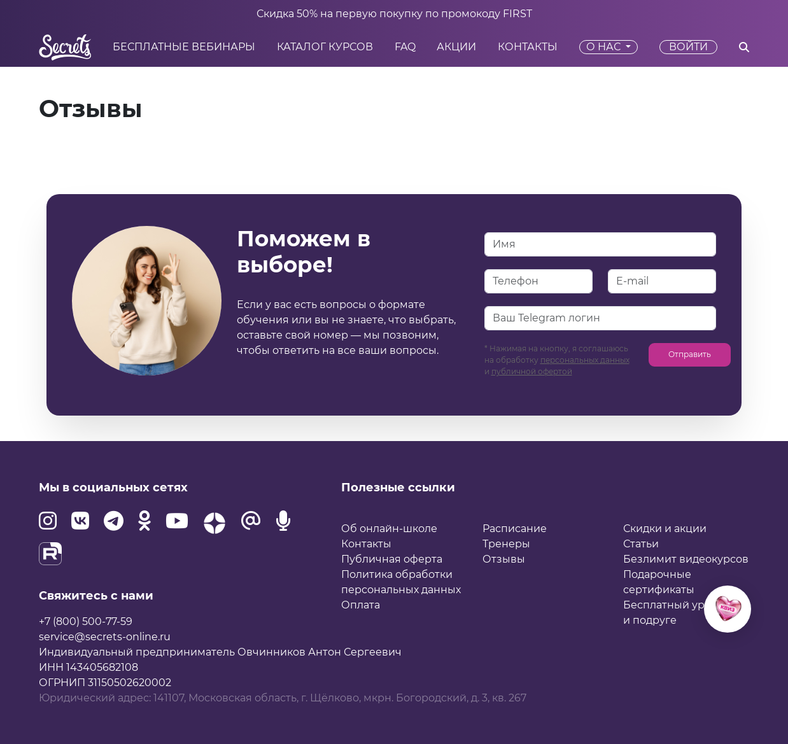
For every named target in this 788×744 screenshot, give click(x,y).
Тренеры (506, 544)
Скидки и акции (665, 529)
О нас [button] (604, 47)
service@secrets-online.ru (105, 637)
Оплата (360, 605)
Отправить (689, 354)
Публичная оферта (391, 559)
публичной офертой (531, 371)
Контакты (528, 47)
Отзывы (503, 559)
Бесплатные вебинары (184, 47)
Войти (688, 47)
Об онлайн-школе (389, 529)
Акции (456, 47)
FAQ (405, 47)
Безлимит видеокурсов (686, 559)
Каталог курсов (325, 47)
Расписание (514, 529)
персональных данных (585, 360)
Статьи (641, 544)
